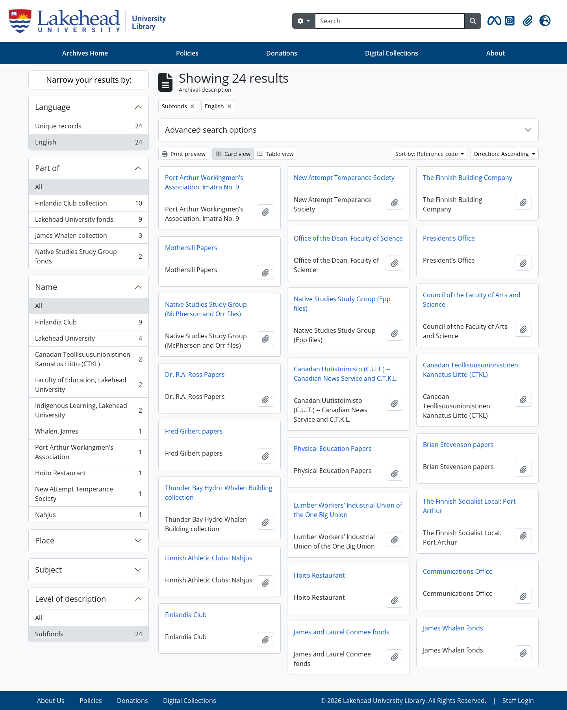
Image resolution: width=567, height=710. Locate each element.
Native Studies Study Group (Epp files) (342, 304)
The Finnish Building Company (467, 177)
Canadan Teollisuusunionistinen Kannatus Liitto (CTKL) (88, 359)
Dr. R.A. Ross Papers (195, 374)
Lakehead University (88, 340)
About (495, 53)
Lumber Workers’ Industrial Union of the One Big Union (348, 510)
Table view (275, 154)
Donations (281, 53)
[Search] (390, 21)
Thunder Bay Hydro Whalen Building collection (218, 493)
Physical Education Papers (333, 448)
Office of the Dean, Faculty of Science (348, 238)
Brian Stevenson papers (458, 444)
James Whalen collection (88, 237)
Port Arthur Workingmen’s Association (88, 452)
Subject (48, 569)
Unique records (88, 127)
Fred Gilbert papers (194, 431)
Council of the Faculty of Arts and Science (472, 300)
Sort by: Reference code (427, 154)
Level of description (70, 598)
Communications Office (458, 571)
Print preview (184, 154)
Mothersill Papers (191, 247)
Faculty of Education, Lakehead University (88, 385)
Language (52, 107)
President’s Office (449, 238)
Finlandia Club (88, 323)
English (88, 143)
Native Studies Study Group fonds (88, 256)
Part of (47, 168)
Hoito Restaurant (88, 474)
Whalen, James (88, 432)
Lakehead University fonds (88, 221)
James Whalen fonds (453, 628)
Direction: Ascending (502, 154)
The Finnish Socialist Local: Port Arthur (469, 506)
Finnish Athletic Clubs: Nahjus (208, 558)
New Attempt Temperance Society (88, 494)
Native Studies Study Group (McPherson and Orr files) (206, 309)
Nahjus (88, 516)
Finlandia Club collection (88, 204)
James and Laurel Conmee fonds (341, 632)
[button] (493, 21)
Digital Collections (391, 53)
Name (46, 287)
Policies (187, 53)
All (38, 187)
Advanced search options (211, 129)
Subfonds (88, 635)
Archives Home (85, 53)
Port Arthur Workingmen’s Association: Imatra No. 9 (204, 182)
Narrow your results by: (89, 79)
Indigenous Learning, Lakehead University (88, 410)
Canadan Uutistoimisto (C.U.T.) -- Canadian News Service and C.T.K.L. (346, 374)
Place (44, 540)
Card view (233, 154)
